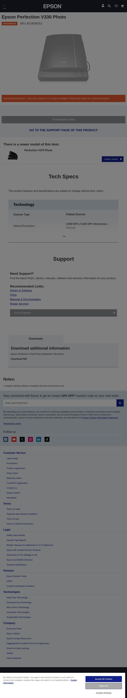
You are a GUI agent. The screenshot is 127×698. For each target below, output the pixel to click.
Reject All (103, 686)
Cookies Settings (104, 693)
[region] (62, 685)
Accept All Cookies (103, 679)
